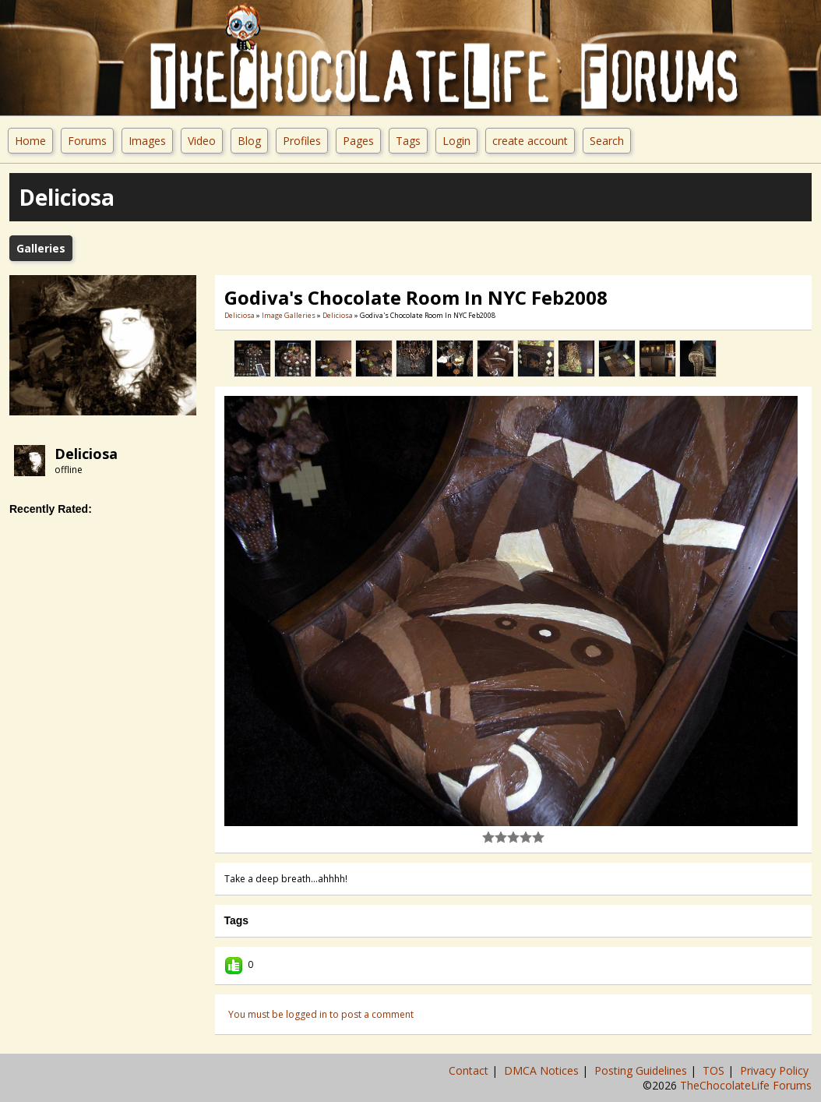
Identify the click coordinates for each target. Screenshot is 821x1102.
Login (456, 140)
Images (147, 140)
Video (202, 140)
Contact (470, 1070)
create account (530, 140)
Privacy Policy (776, 1070)
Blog (249, 140)
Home (30, 140)
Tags (408, 140)
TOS (715, 1070)
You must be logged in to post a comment (321, 1014)
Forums (87, 140)
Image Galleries (288, 315)
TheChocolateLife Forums (746, 1085)
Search (607, 140)
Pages (358, 140)
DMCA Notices (543, 1070)
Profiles (302, 140)
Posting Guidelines (642, 1070)
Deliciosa (86, 453)
